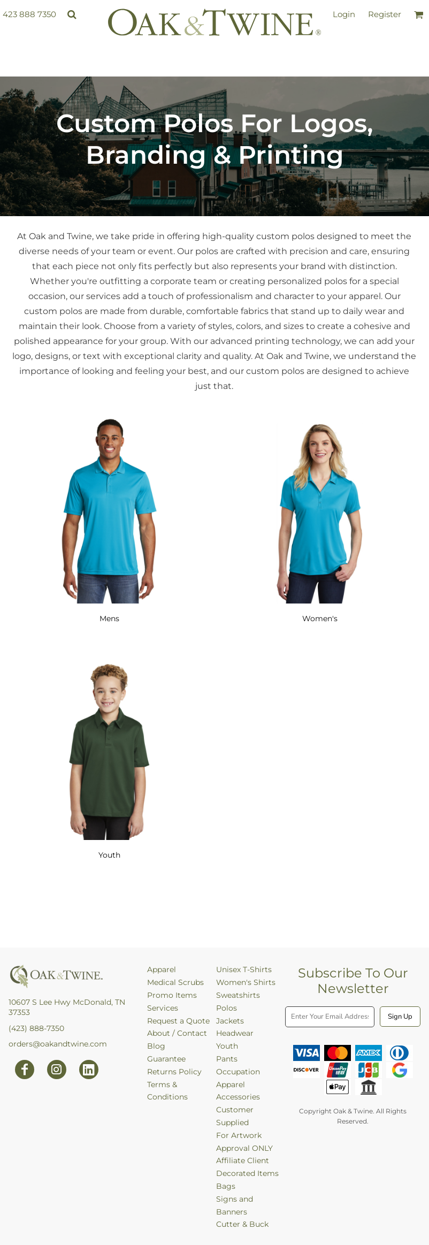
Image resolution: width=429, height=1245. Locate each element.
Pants (227, 1059)
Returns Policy (174, 1071)
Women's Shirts (245, 982)
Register (384, 14)
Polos (226, 1008)
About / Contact (177, 1033)
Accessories (238, 1097)
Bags (225, 1186)
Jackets (230, 1021)
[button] (71, 14)
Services (162, 1008)
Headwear (235, 1033)
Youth (227, 1046)
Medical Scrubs (175, 982)
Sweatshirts (238, 995)
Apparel (161, 969)
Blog (156, 1046)
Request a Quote (178, 1021)
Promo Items (172, 995)
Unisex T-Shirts (244, 969)
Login (344, 14)
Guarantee (166, 1059)
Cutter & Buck (242, 1224)
